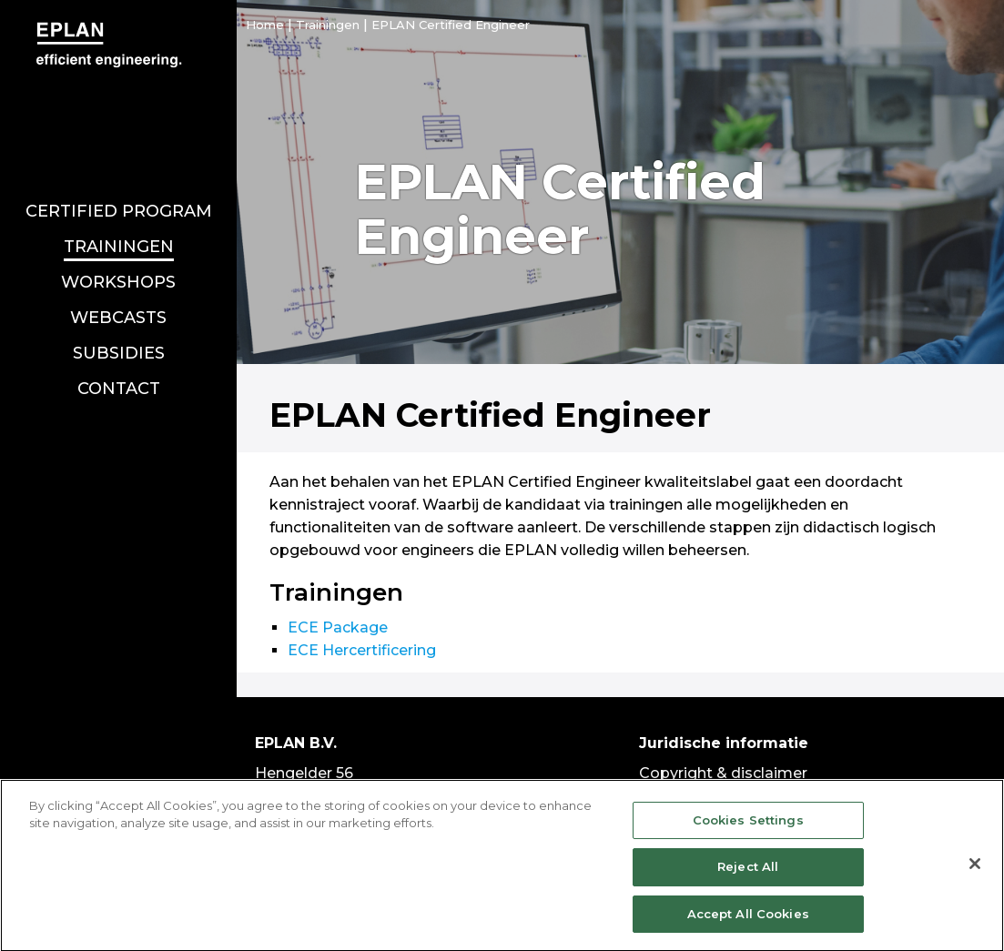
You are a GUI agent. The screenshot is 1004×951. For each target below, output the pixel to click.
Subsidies (119, 336)
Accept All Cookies (748, 923)
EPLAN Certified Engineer (450, 24)
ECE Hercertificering (362, 650)
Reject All (747, 875)
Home (265, 24)
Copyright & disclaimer (723, 773)
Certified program (118, 194)
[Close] (975, 872)
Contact (118, 371)
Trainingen (119, 229)
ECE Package (338, 627)
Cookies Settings (748, 829)
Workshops (118, 265)
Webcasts (118, 300)
